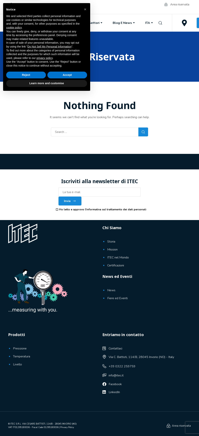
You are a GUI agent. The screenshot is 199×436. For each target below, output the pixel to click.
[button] (85, 351)
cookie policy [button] (14, 369)
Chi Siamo (44, 23)
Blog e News (124, 23)
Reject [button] (26, 417)
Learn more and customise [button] (46, 425)
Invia (70, 201)
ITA (149, 23)
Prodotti (71, 23)
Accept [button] (67, 417)
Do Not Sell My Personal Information (49, 388)
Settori (96, 23)
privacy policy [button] (45, 400)
